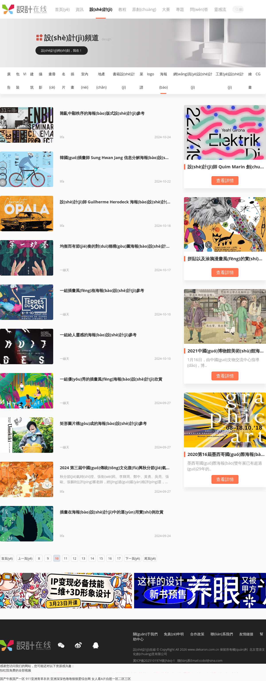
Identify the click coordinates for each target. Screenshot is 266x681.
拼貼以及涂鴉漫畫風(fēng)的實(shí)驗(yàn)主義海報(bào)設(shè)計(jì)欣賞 (225, 261)
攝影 (40, 81)
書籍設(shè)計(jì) (124, 81)
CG (258, 74)
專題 (180, 9)
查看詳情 (225, 180)
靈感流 (220, 9)
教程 (122, 9)
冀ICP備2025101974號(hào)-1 (155, 660)
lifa (62, 137)
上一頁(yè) (25, 558)
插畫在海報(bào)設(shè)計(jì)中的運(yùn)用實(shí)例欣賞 (111, 512)
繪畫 (250, 81)
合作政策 (197, 634)
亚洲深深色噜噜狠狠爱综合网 (70, 679)
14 (92, 558)
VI (24, 74)
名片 (63, 81)
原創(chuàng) (144, 9)
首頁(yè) (62, 9)
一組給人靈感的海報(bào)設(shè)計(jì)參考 (98, 334)
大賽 (166, 9)
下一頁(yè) (132, 558)
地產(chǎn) (101, 81)
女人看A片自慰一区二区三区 (111, 679)
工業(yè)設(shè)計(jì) (230, 81)
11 (65, 558)
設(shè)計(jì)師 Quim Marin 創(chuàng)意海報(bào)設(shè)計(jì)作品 (227, 169)
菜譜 (141, 81)
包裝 (18, 81)
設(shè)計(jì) (101, 9)
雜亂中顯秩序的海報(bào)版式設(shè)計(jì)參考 (102, 113)
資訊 (80, 9)
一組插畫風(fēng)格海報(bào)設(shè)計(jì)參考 (102, 290)
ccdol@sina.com (211, 660)
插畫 (72, 81)
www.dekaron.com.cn (204, 649)
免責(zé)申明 (174, 634)
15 (101, 558)
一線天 (64, 270)
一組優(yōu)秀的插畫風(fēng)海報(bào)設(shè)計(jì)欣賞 (111, 379)
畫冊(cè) (52, 81)
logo (150, 74)
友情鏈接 (246, 634)
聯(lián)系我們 (222, 634)
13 (83, 558)
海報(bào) (163, 81)
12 (74, 558)
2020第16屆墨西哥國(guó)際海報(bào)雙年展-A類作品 (226, 457)
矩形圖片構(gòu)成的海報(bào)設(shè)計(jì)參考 (103, 423)
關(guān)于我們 (145, 634)
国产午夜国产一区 (12, 679)
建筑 (32, 81)
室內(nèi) (84, 81)
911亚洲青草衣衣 (38, 679)
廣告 (9, 81)
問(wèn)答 (199, 9)
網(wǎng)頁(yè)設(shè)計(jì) (192, 81)
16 (110, 558)
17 (119, 558)
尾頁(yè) (150, 558)
